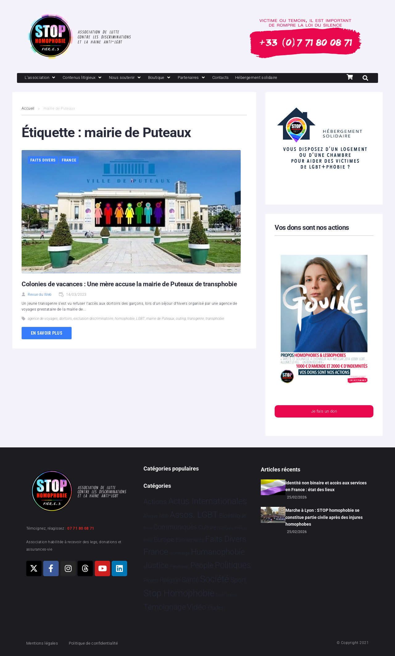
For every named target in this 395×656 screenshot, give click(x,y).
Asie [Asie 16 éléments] (163, 516)
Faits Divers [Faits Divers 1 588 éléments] (225, 539)
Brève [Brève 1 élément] (147, 528)
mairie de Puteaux (160, 319)
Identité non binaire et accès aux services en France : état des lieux (326, 486)
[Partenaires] (209, 78)
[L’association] (42, 78)
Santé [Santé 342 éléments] (190, 580)
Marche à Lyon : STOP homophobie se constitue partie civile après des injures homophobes (324, 517)
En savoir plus (46, 333)
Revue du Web (40, 295)
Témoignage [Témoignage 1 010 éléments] (164, 607)
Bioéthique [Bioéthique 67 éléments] (232, 516)
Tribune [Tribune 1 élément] (231, 595)
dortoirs (65, 319)
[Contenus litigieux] (88, 78)
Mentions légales (44, 643)
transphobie (215, 319)
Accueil (28, 109)
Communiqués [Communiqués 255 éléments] (175, 527)
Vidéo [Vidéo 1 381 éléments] (196, 607)
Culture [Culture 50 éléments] (207, 527)
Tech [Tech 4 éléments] (220, 595)
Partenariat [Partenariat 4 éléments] (179, 566)
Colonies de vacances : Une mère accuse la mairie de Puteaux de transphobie (132, 284)
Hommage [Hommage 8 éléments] (179, 553)
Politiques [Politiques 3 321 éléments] (233, 565)
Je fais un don (324, 413)
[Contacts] (241, 78)
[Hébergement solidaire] (281, 78)
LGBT (140, 319)
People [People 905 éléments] (202, 565)
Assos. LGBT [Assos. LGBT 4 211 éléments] (194, 515)
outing (181, 319)
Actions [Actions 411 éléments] (155, 502)
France (69, 160)
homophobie (125, 319)
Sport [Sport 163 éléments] (238, 580)
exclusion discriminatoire (93, 319)
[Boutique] (174, 78)
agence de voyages (43, 319)
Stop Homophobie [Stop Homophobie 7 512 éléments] (178, 593)
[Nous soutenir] (136, 78)
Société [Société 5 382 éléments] (214, 579)
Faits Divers (43, 160)
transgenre (195, 319)
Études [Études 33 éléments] (215, 608)
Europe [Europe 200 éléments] (164, 539)
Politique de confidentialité (101, 643)
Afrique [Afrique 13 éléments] (150, 516)
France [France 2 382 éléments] (155, 552)
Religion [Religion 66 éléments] (170, 580)
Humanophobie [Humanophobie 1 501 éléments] (218, 551)
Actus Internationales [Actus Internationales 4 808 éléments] (207, 501)
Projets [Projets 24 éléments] (151, 580)
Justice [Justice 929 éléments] (155, 565)
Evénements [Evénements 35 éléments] (190, 540)
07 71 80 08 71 (80, 528)
